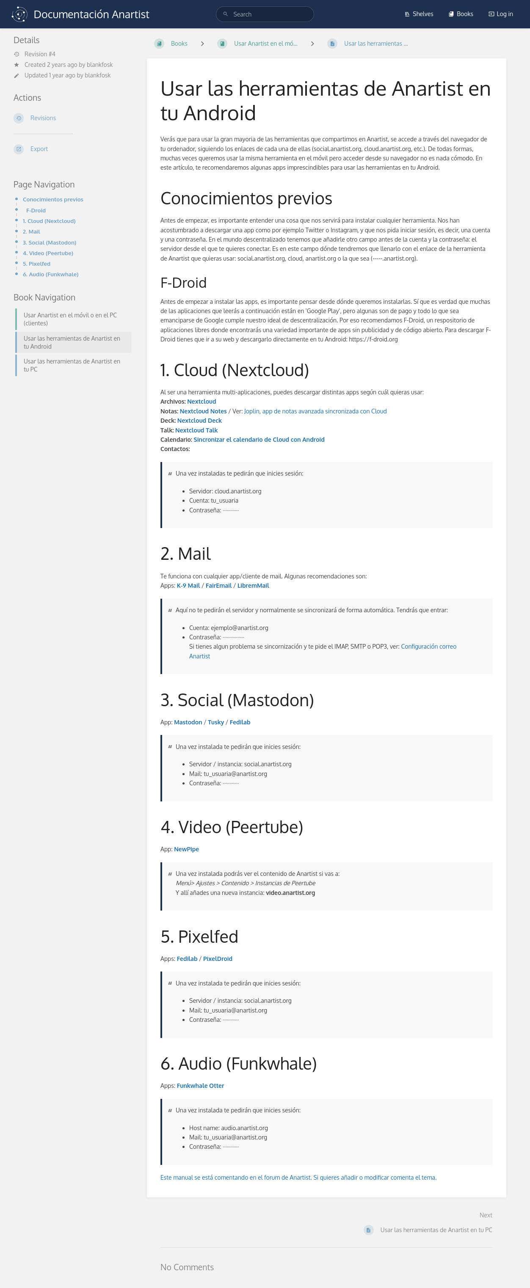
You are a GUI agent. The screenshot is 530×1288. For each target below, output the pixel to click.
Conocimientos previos (53, 199)
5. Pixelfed (36, 263)
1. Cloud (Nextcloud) (49, 220)
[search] (265, 14)
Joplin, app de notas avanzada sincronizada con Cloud (315, 411)
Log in (501, 13)
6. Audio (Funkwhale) (51, 274)
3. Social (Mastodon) (49, 242)
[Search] (226, 14)
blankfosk (100, 64)
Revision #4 (34, 54)
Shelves (418, 13)
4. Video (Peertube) (48, 252)
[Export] (70, 149)
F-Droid (36, 210)
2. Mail (31, 231)
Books (460, 13)
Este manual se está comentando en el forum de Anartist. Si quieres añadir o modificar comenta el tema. (298, 1177)
